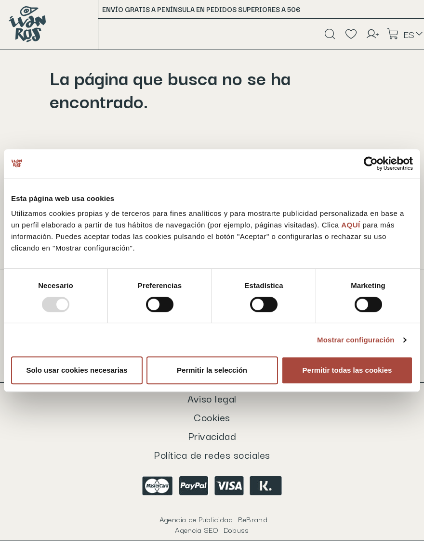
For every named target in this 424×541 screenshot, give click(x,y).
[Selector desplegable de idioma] (414, 34)
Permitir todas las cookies (347, 370)
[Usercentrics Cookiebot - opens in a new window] (371, 163)
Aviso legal (211, 398)
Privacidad (212, 435)
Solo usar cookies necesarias (76, 370)
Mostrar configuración (355, 340)
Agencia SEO (212, 529)
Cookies (212, 417)
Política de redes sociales (212, 454)
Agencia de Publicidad (213, 519)
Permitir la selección (212, 370)
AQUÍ (351, 225)
